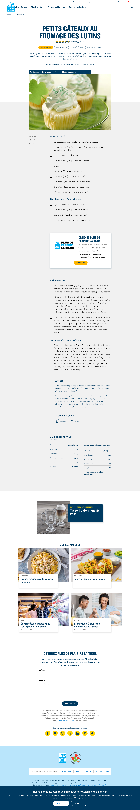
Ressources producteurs (64, 2)
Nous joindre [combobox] (90, 2)
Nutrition (32, 144)
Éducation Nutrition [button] (70, 7)
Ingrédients (32, 136)
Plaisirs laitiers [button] (48, 7)
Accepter (61, 803)
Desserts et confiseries (93, 47)
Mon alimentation (102, 771)
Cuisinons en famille (83, 771)
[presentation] (70, 693)
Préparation (32, 140)
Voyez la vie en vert (45, 47)
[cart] (126, 7)
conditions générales (79, 798)
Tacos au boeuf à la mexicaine (89, 579)
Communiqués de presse (105, 2)
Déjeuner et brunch (61, 47)
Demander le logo (78, 2)
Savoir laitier (66, 771)
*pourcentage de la (93, 473)
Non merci (79, 803)
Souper (73, 47)
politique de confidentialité (66, 720)
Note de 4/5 (65, 42)
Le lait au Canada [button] (28, 7)
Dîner (81, 47)
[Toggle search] (132, 7)
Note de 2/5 (60, 42)
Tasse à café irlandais (85, 510)
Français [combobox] (120, 2)
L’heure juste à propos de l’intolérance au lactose (87, 625)
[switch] (72, 72)
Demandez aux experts (48, 2)
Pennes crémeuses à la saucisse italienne (37, 580)
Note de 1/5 (57, 42)
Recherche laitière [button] (92, 7)
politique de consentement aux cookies (106, 795)
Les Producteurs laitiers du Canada (11, 6)
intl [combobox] (130, 2)
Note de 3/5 (62, 42)
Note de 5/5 (68, 42)
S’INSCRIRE (80, 263)
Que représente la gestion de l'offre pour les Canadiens (35, 625)
